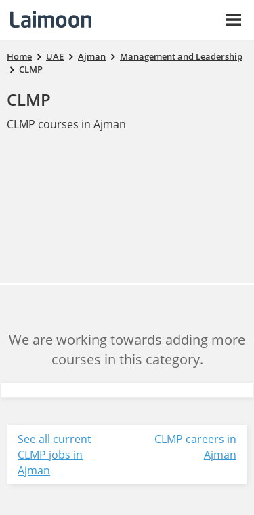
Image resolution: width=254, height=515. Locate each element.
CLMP (29, 99)
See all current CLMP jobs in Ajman (54, 455)
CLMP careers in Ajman (195, 447)
